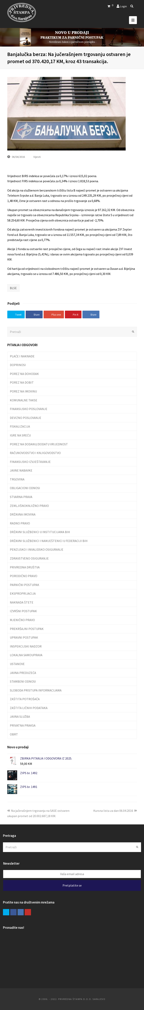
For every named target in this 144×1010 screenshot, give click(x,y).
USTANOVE (17, 664)
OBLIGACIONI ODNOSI (25, 488)
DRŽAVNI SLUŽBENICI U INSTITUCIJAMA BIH (40, 532)
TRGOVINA (17, 479)
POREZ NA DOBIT (22, 382)
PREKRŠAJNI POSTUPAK (27, 629)
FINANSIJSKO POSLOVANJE (28, 409)
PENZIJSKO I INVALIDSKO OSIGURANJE (36, 549)
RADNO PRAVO (20, 523)
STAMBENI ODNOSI (23, 681)
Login (123, 6)
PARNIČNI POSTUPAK (24, 585)
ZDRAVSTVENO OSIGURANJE (29, 558)
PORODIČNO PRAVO (23, 576)
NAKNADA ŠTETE (21, 602)
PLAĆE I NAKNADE (22, 356)
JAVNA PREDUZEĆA (23, 673)
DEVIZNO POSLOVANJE (25, 418)
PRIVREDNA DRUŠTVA (25, 567)
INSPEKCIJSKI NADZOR (26, 646)
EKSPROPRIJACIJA (23, 593)
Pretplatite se (72, 885)
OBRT (14, 734)
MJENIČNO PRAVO (22, 620)
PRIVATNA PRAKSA (23, 725)
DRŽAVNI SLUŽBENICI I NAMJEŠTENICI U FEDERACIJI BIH (49, 541)
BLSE (13, 288)
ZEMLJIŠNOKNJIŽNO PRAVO (29, 506)
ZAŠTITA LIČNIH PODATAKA (29, 708)
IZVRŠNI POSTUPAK (23, 611)
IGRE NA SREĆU (20, 435)
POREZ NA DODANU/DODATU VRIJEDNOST (39, 444)
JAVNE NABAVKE (21, 470)
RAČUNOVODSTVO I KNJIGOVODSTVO (35, 453)
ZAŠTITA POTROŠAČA (25, 699)
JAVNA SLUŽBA (20, 716)
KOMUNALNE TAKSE (23, 400)
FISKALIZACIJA (20, 426)
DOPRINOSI (18, 365)
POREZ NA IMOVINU (23, 391)
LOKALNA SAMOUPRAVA (26, 655)
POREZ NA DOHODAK (24, 374)
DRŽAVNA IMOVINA (23, 514)
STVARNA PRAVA (21, 497)
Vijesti (37, 157)
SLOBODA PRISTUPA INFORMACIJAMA (36, 690)
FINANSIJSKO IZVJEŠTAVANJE (30, 462)
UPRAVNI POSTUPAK (24, 637)
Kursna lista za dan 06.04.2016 (115, 811)
